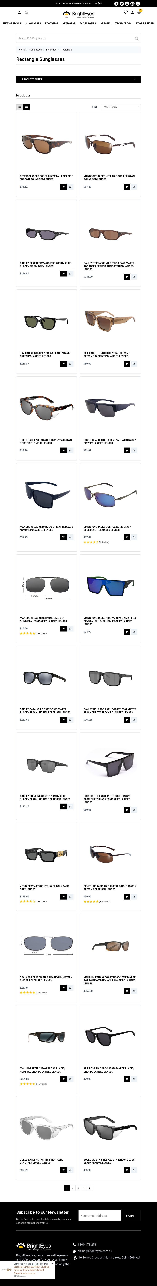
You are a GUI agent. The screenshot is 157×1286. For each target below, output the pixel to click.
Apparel (106, 23)
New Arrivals (12, 23)
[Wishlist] (126, 12)
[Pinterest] (127, 4)
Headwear (69, 23)
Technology (124, 23)
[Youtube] (138, 4)
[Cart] (139, 12)
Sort (94, 107)
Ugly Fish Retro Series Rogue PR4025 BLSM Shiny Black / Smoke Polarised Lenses (107, 799)
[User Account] (19, 12)
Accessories (88, 23)
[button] (26, 12)
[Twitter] (122, 4)
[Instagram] (132, 4)
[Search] (136, 38)
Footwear (51, 23)
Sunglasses (33, 23)
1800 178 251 (84, 1244)
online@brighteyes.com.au (92, 1251)
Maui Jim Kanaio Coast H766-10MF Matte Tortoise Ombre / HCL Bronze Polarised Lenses (110, 980)
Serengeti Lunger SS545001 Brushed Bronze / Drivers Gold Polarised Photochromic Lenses (31, 1270)
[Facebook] (116, 4)
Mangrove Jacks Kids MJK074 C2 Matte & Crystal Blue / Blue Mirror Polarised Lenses (110, 621)
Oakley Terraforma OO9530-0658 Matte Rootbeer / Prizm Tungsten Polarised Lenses (109, 266)
